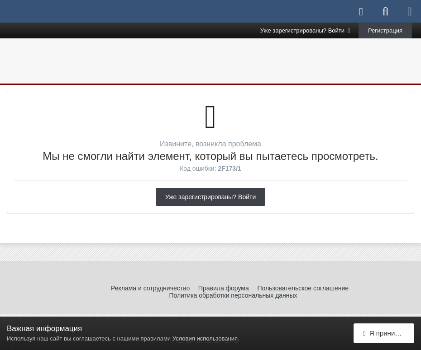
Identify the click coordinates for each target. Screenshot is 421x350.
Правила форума (223, 288)
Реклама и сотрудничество (150, 288)
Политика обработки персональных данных (233, 295)
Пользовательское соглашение (303, 288)
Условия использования (205, 338)
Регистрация (385, 30)
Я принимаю (385, 333)
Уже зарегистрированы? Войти (305, 30)
